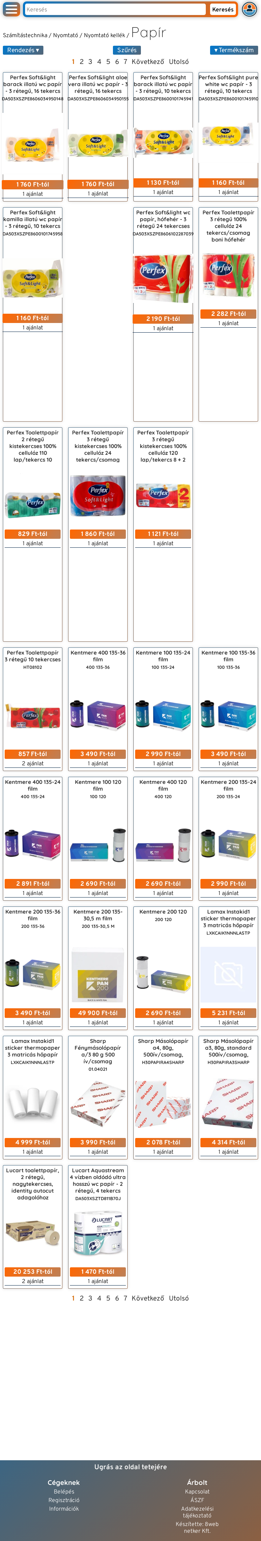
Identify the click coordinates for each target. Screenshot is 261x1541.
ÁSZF (197, 1500)
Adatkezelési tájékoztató (197, 1513)
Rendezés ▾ (23, 50)
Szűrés (127, 50)
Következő (148, 62)
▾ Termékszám (234, 50)
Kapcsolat (197, 1492)
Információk (64, 1509)
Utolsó (179, 62)
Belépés (64, 1492)
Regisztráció (64, 1500)
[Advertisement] (98, 314)
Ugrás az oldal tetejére (130, 1467)
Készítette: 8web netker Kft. (197, 1528)
